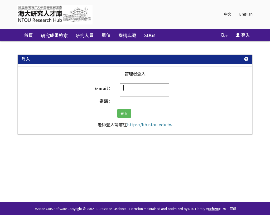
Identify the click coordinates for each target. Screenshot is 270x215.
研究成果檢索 (54, 35)
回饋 (233, 208)
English (246, 14)
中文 (227, 14)
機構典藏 (127, 35)
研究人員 (85, 35)
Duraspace (104, 208)
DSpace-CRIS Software (50, 208)
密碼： (105, 101)
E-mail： (103, 88)
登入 (242, 35)
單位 (106, 35)
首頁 (28, 35)
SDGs (150, 35)
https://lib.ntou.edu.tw (149, 124)
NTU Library (196, 208)
